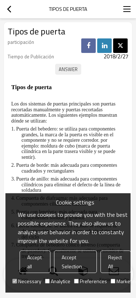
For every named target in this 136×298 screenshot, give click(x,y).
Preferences (90, 281)
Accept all (34, 261)
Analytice (57, 281)
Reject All (115, 261)
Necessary (26, 281)
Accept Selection (72, 261)
